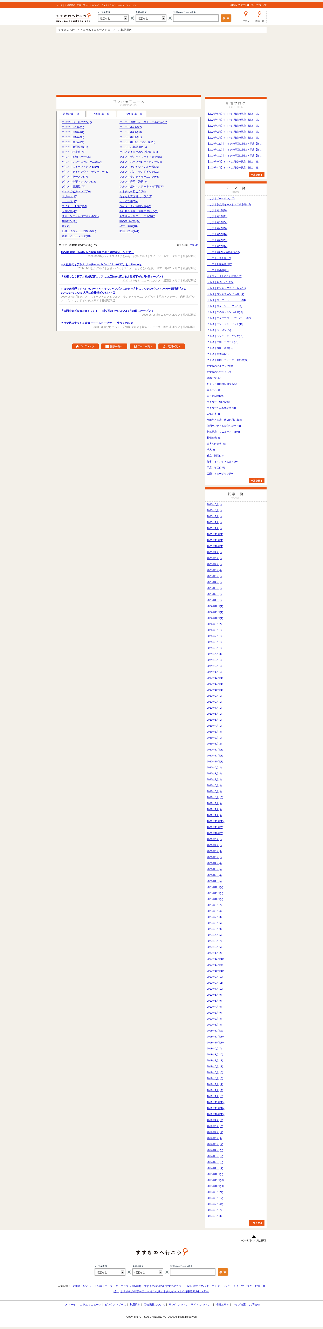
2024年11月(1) (215, 612)
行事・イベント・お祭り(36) (79, 231)
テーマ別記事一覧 (131, 114)
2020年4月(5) (214, 935)
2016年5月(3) (214, 1216)
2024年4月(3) (214, 654)
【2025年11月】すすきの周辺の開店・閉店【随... (234, 149)
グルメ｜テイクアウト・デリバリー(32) (85, 171)
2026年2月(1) (214, 522)
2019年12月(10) (215, 958)
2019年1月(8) (214, 1024)
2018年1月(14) (215, 1096)
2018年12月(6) (215, 1030)
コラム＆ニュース (90, 1304)
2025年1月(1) (214, 600)
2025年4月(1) (214, 582)
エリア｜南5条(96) (73, 137)
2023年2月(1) (214, 737)
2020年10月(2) (215, 899)
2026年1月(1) (214, 528)
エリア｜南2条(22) (130, 127)
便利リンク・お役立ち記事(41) (80, 216)
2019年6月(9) (214, 994)
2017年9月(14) (215, 1120)
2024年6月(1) (214, 642)
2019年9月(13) (215, 976)
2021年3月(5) (214, 869)
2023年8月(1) (214, 701)
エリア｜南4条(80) (130, 132)
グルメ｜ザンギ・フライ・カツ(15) (140, 156)
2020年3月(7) (214, 941)
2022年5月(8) (214, 791)
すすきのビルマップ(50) (76, 191)
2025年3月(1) (214, 588)
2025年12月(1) (215, 534)
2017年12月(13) (215, 1102)
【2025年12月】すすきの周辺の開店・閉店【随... (234, 143)
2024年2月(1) (214, 665)
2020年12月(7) (215, 887)
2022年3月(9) (214, 803)
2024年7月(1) (214, 636)
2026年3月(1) (214, 516)
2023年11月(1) (215, 683)
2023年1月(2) (214, 743)
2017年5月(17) (215, 1144)
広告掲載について (154, 1304)
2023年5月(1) (214, 719)
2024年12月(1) (215, 606)
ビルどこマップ (258, 5)
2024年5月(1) (214, 648)
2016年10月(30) (215, 1186)
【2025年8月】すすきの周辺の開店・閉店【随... (233, 167)
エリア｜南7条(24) (73, 141)
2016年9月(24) (215, 1192)
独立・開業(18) (128, 226)
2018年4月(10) (215, 1078)
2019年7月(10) (215, 988)
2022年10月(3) (215, 761)
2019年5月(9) (214, 1000)
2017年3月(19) (215, 1156)
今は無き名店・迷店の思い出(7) (138, 211)
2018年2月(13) (215, 1090)
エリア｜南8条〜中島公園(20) (137, 141)
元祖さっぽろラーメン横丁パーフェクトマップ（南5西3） (107, 1286)
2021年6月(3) (214, 851)
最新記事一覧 (71, 113)
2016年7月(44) (215, 1204)
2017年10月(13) (215, 1114)
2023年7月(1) (214, 707)
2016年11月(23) (215, 1180)
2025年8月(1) (214, 558)
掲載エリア (222, 1304)
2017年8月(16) (215, 1126)
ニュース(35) (69, 201)
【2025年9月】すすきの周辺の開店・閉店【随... (233, 161)
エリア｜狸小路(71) (73, 151)
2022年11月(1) (215, 755)
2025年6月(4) (214, 570)
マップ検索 (239, 1304)
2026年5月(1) (214, 504)
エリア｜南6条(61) (130, 137)
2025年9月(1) (214, 552)
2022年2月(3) (214, 809)
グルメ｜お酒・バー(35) (76, 156)
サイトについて (200, 1304)
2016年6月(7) (214, 1210)
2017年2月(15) (215, 1162)
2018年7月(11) (215, 1060)
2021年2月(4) (214, 875)
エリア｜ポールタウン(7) (77, 122)
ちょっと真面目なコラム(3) (135, 196)
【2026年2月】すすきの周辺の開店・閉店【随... (233, 131)
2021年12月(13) (215, 821)
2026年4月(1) (214, 510)
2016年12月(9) (215, 1174)
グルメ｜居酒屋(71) (73, 186)
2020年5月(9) (214, 929)
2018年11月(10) (215, 1036)
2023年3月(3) (214, 731)
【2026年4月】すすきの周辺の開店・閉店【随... (233, 119)
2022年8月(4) (214, 773)
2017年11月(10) (215, 1108)
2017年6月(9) (214, 1138)
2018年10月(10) (215, 1042)
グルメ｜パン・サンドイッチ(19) (139, 171)
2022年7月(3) (214, 779)
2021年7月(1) (214, 845)
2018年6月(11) (215, 1066)
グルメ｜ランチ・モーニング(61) (139, 176)
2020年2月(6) (214, 947)
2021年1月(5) (214, 881)
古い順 (194, 245)
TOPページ (70, 1304)
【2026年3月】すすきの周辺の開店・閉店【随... (233, 125)
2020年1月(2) (214, 952)
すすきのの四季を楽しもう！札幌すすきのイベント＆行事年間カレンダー (164, 1291)
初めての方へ (240, 5)
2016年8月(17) (215, 1198)
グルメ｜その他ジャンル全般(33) (139, 166)
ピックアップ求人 (115, 1304)
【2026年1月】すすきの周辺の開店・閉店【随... (233, 137)
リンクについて (178, 1304)
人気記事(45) (69, 211)
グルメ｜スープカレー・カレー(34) (140, 161)
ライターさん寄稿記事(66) (135, 206)
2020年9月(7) (214, 905)
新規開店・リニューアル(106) (137, 216)
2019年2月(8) (214, 1018)
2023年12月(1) (215, 677)
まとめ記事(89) (128, 201)
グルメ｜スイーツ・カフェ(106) (81, 166)
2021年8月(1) (214, 839)
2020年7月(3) (214, 917)
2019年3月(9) (214, 1012)
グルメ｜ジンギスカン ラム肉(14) (82, 161)
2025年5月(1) (214, 576)
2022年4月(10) (215, 797)
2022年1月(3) (214, 815)
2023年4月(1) (214, 725)
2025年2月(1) (214, 594)
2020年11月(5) (215, 893)
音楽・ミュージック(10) (76, 236)
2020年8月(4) (214, 911)
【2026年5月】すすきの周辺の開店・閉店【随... (233, 113)
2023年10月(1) (215, 689)
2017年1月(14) (215, 1168)
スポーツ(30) (69, 196)
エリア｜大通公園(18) (75, 146)
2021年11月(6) (215, 827)
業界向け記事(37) (129, 221)
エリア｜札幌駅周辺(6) (133, 146)
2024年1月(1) (214, 671)
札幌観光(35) (69, 221)
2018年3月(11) (215, 1084)
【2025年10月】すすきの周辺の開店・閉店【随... (234, 155)
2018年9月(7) (214, 1048)
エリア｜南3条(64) (73, 132)
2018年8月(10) (215, 1054)
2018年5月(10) (215, 1072)
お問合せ (254, 1304)
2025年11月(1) (215, 540)
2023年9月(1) (214, 695)
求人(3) (66, 226)
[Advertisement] (161, 64)
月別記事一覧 (101, 113)
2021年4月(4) (214, 863)
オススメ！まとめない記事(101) (138, 151)
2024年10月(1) (215, 618)
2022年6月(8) (214, 785)
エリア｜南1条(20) (73, 127)
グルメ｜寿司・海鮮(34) (133, 181)
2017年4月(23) (215, 1150)
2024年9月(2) (214, 624)
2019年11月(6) (215, 964)
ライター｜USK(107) (74, 206)
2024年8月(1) (214, 630)
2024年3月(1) (214, 660)
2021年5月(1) (214, 857)
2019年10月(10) (215, 970)
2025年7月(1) (214, 564)
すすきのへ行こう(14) (132, 191)
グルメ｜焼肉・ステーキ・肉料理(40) (141, 186)
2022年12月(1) (215, 749)
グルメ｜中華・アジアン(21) (79, 181)
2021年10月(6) (215, 833)
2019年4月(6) (214, 1006)
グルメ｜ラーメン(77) (75, 176)
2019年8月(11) (215, 982)
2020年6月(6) (214, 923)
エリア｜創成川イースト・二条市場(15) (143, 122)
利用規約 (135, 1304)
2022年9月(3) (214, 767)
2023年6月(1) (214, 713)
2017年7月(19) (215, 1132)
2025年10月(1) (215, 546)
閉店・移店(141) (129, 231)
